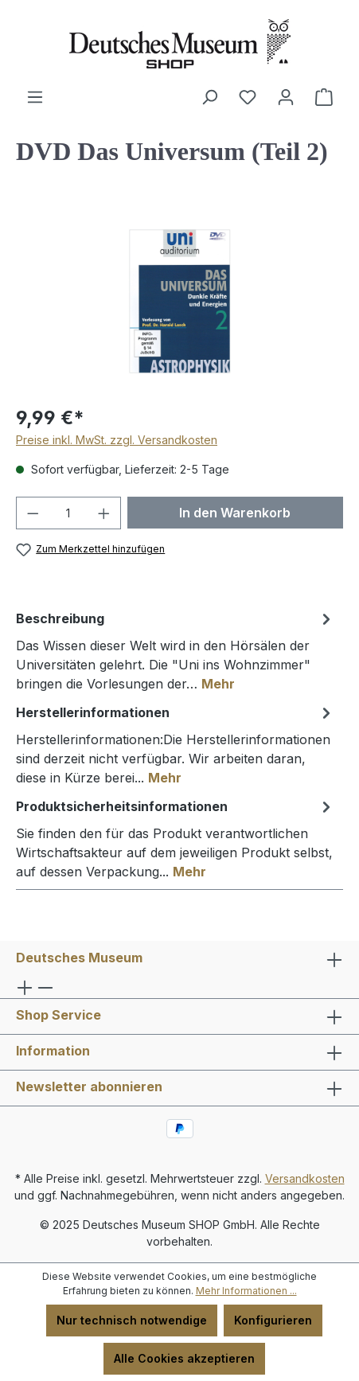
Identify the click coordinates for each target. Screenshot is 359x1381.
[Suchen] (209, 97)
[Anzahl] (69, 513)
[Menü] (35, 97)
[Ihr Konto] (286, 97)
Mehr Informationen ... (246, 1291)
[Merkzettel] (247, 97)
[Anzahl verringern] (32, 513)
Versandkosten (305, 1178)
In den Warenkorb (235, 513)
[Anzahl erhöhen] (104, 513)
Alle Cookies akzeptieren (184, 1358)
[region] (179, 301)
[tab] (175, 650)
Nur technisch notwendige (132, 1320)
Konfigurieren (273, 1320)
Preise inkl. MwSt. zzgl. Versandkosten (116, 440)
